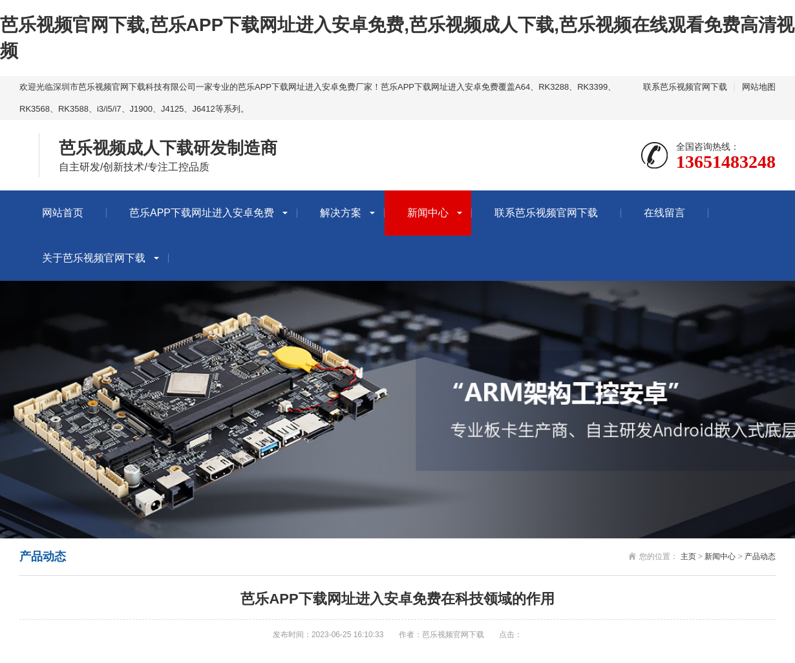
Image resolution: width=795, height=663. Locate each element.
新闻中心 (428, 212)
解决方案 (340, 212)
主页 (688, 556)
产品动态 (760, 556)
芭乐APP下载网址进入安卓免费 (201, 212)
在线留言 (664, 212)
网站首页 (62, 212)
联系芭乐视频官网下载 (685, 87)
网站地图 (759, 87)
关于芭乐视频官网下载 (93, 257)
